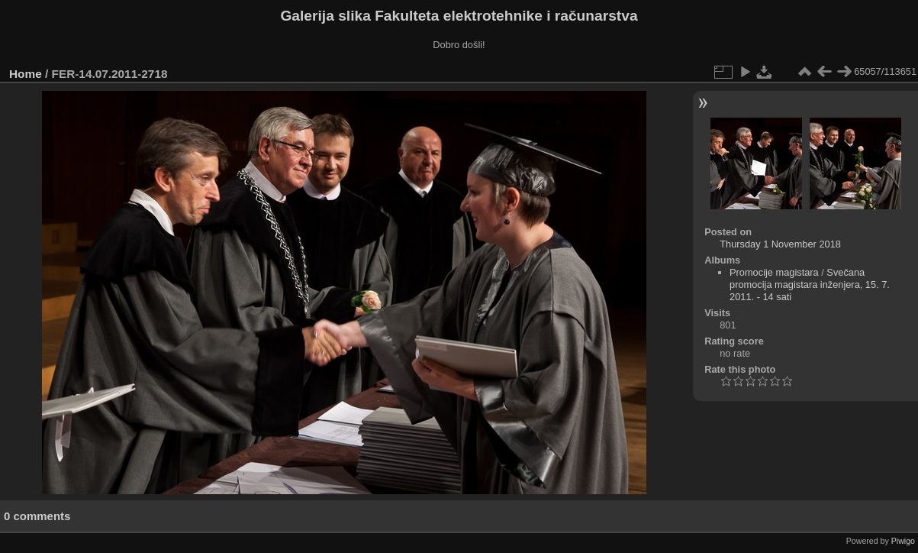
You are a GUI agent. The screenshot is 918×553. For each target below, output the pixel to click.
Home (25, 73)
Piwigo (903, 540)
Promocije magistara (774, 272)
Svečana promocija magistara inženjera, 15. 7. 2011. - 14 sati (810, 284)
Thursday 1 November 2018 (780, 244)
